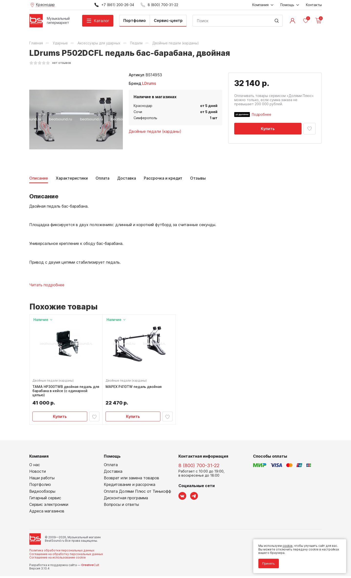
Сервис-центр (168, 20)
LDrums (149, 83)
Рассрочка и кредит (163, 178)
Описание (38, 178)
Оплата (102, 178)
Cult (90, 566)
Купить (268, 128)
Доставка (126, 178)
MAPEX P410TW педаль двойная (135, 388)
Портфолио (134, 20)
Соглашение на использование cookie (57, 559)
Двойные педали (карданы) (155, 131)
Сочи (138, 112)
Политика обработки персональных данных (61, 552)
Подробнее (261, 114)
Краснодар (143, 106)
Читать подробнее (46, 285)
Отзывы (198, 178)
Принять (266, 561)
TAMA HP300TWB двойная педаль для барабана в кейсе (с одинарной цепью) (64, 392)
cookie (286, 544)
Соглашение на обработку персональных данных (66, 556)
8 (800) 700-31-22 (198, 467)
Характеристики (72, 178)
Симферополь (145, 118)
